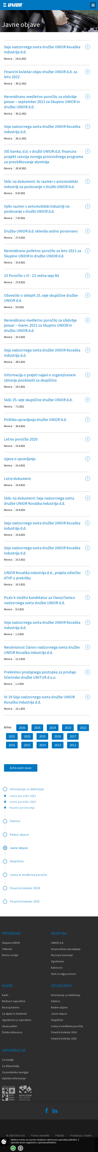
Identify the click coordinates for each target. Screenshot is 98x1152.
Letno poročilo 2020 (21, 439)
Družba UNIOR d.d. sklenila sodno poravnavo (41, 231)
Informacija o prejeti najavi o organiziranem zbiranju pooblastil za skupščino (40, 377)
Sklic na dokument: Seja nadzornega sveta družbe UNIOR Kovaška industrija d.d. (39, 501)
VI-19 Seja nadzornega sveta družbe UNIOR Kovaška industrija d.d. (39, 699)
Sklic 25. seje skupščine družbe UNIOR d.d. (38, 399)
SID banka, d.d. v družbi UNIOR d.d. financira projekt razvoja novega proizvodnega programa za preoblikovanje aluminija (43, 156)
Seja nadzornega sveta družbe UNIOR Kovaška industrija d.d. (42, 49)
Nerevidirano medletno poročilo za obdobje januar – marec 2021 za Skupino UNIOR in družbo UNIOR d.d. (40, 325)
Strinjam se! (13, 1148)
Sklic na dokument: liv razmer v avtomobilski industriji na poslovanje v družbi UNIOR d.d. (41, 184)
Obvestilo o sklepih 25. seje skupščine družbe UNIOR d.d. (41, 298)
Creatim (87, 1135)
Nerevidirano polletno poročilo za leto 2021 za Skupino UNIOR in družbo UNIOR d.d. (42, 253)
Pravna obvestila (40, 1135)
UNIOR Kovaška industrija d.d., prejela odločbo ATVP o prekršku (42, 575)
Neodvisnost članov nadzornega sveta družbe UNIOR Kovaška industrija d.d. (42, 650)
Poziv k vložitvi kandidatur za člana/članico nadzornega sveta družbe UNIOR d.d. (39, 600)
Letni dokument (17, 478)
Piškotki (59, 1135)
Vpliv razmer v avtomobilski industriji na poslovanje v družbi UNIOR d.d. (36, 209)
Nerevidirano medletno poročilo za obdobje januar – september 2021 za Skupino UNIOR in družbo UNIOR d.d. (42, 101)
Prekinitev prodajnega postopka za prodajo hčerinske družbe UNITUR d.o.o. (40, 675)
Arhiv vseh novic (21, 768)
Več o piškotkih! (20, 1148)
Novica (8, 58)
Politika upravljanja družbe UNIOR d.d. (35, 419)
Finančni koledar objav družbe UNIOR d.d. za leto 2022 (40, 74)
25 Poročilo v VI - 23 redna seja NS (31, 275)
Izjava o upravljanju (20, 458)
